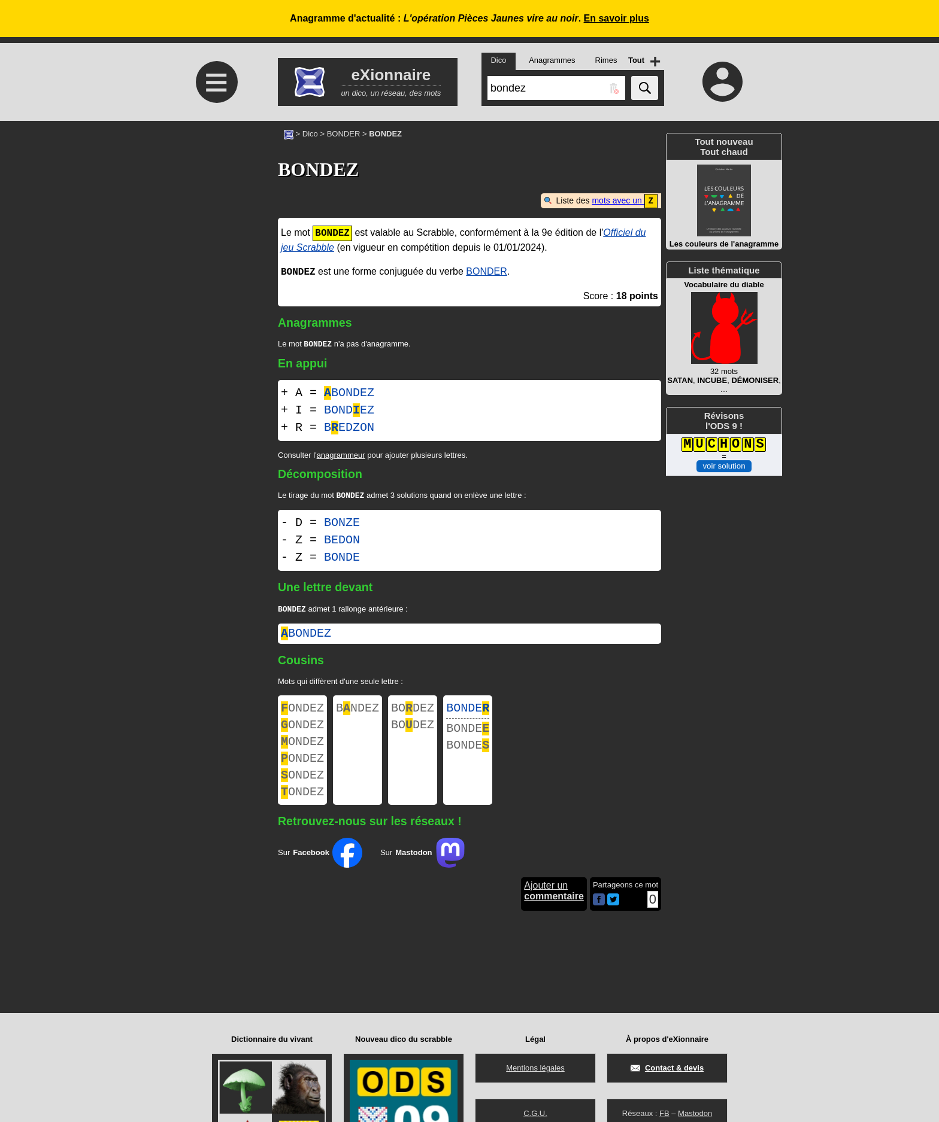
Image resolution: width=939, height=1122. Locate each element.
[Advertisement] (215, 221)
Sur (320, 870)
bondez (306, 636)
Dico (310, 133)
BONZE (342, 524)
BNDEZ (357, 712)
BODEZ (412, 712)
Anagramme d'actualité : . (469, 18)
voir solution (723, 465)
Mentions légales (535, 1067)
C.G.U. (535, 1113)
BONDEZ (349, 393)
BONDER (344, 133)
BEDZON (349, 428)
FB (664, 1113)
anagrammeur (341, 455)
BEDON (342, 542)
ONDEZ (302, 712)
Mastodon (695, 1113)
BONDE (342, 559)
